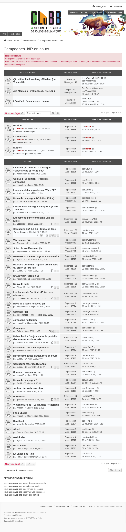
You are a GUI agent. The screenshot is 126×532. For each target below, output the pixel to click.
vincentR (20, 185)
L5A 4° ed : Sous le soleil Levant (31, 101)
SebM (19, 383)
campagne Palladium (25, 320)
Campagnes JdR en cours (26, 49)
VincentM (89, 81)
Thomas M (21, 298)
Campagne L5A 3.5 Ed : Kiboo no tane (34, 229)
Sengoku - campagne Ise (27, 372)
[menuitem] (9, 521)
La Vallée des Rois (23, 453)
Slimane (89, 328)
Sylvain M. (89, 208)
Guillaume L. (90, 101)
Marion (88, 429)
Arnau (88, 380)
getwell (20, 400)
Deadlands (19, 421)
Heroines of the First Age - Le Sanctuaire (36, 256)
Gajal (19, 331)
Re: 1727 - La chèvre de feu (94, 78)
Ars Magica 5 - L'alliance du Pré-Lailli (34, 91)
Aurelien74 (90, 219)
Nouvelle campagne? (25, 380)
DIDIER (88, 396)
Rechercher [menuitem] (15, 34)
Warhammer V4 (21, 240)
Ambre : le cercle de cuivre (28, 388)
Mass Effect (19, 445)
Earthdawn (19, 396)
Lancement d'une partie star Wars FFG (34, 190)
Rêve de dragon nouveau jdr (29, 303)
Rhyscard (21, 243)
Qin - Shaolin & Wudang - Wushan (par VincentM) (34, 80)
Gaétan (20, 342)
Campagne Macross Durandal (29, 364)
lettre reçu (86, 98)
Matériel (17, 125)
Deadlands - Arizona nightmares (31, 347)
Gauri (87, 169)
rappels (17, 147)
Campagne (19, 328)
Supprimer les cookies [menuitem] (83, 506)
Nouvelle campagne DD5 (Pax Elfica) (33, 198)
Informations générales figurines (27, 154)
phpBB (17, 512)
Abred (16, 429)
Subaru (23, 232)
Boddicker (21, 201)
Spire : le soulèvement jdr (27, 248)
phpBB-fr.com (17, 515)
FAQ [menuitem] (4, 34)
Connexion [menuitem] (116, 6)
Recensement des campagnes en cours (35, 355)
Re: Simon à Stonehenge (93, 88)
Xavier (19, 193)
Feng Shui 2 (20, 413)
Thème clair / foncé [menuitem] (114, 12)
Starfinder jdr (20, 312)
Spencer (20, 213)
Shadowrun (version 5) (26, 276)
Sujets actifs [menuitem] (96, 12)
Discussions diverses (22, 142)
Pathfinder (19, 437)
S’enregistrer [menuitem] (100, 6)
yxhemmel (21, 174)
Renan (20, 128)
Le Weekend (20, 136)
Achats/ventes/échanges (24, 131)
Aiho (19, 287)
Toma (87, 421)
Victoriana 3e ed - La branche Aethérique (36, 404)
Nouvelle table (21, 284)
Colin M (88, 413)
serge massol (22, 251)
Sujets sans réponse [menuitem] (78, 12)
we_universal (12, 518)
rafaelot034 (90, 293)
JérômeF (89, 347)
